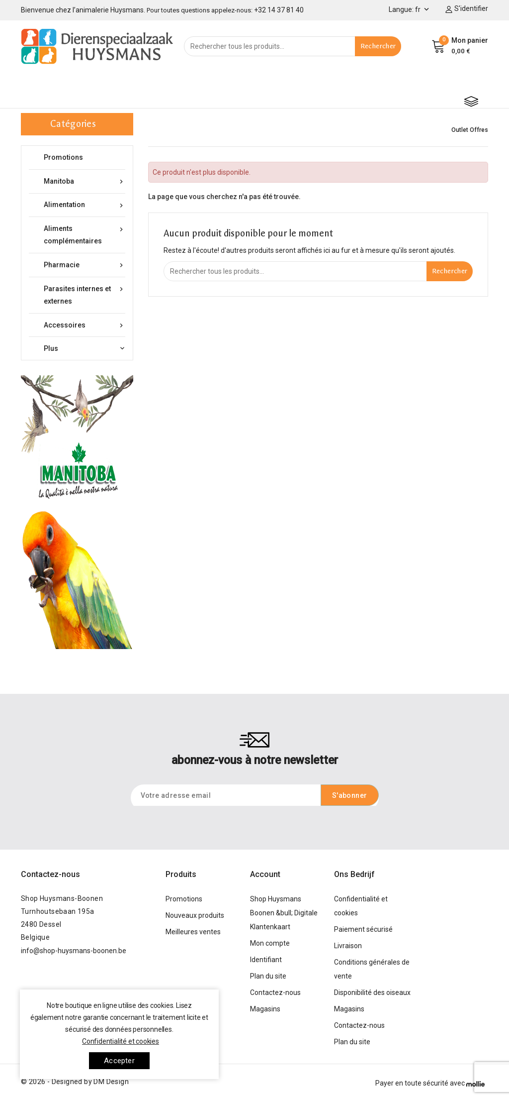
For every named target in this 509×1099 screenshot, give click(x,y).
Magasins (265, 1009)
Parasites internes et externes (84, 294)
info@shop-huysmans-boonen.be (73, 951)
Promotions (63, 157)
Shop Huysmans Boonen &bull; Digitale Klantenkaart (284, 913)
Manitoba (84, 181)
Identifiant (266, 960)
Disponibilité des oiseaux (372, 992)
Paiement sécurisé (363, 929)
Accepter (119, 1060)
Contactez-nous (50, 874)
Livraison (348, 946)
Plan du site (268, 976)
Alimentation (84, 205)
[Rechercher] (292, 46)
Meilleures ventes (193, 932)
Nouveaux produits (195, 915)
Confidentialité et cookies (120, 1041)
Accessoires (84, 325)
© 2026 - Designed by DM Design (75, 1082)
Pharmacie (84, 265)
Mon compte (270, 943)
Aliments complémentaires (84, 233)
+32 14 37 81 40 (279, 10)
